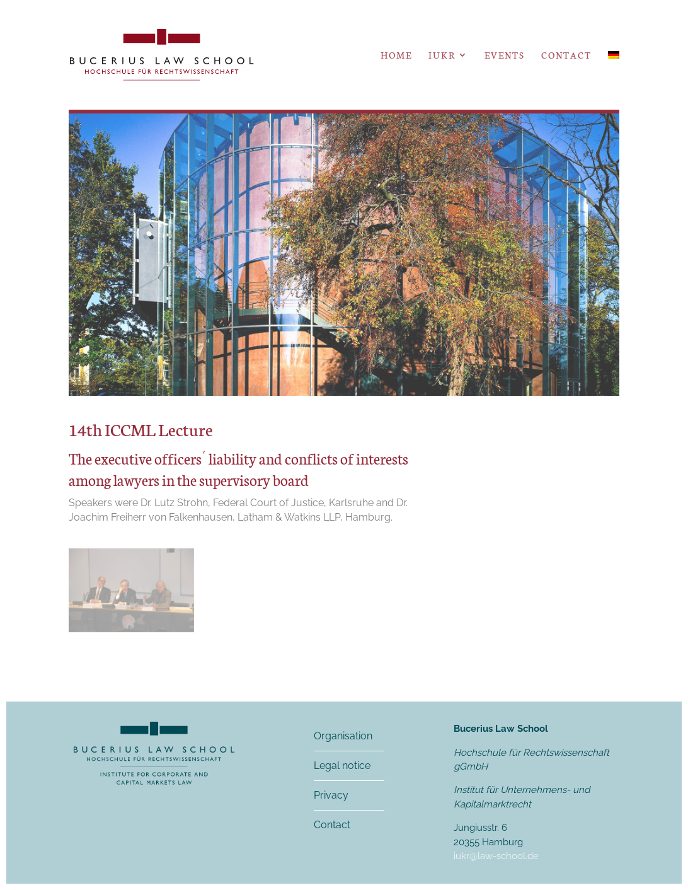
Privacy (331, 795)
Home (396, 55)
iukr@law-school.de (496, 856)
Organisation (343, 736)
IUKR (442, 55)
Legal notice (342, 766)
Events (504, 55)
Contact (566, 55)
